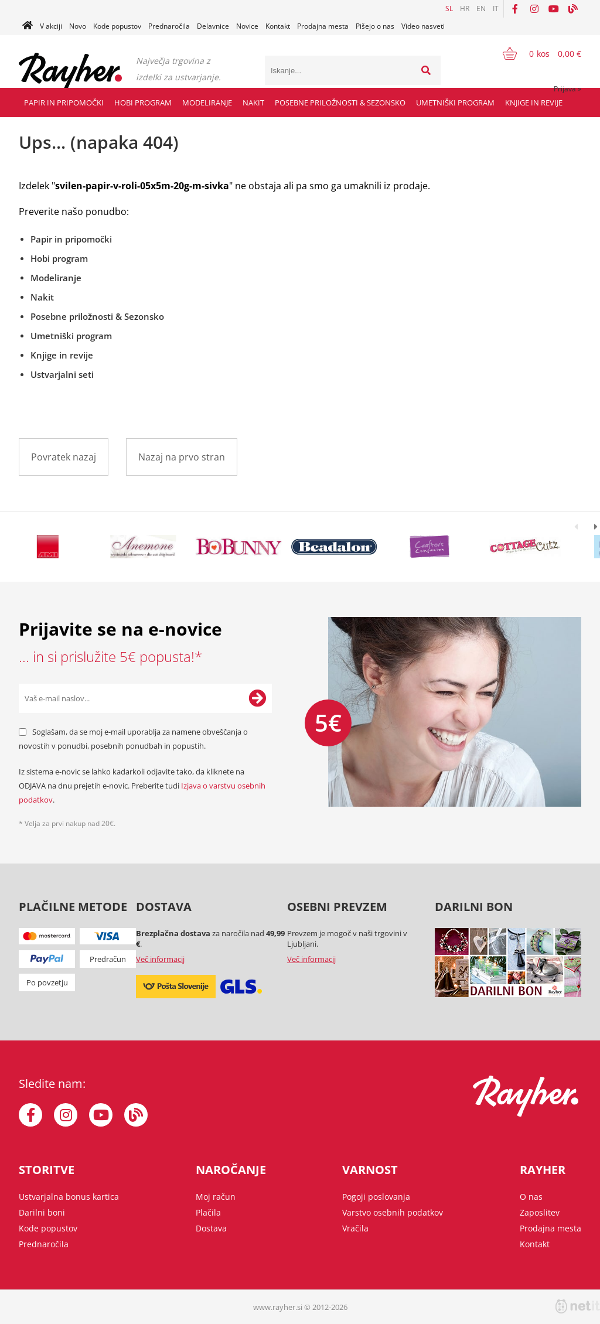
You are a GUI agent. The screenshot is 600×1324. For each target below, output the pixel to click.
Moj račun (216, 1196)
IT (496, 8)
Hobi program (143, 102)
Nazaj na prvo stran (181, 457)
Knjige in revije (533, 102)
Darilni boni (42, 1212)
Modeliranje (207, 102)
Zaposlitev (540, 1212)
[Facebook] (515, 9)
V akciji (51, 26)
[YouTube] (554, 9)
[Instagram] (534, 9)
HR (464, 8)
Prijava (567, 89)
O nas (531, 1196)
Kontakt (277, 26)
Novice (247, 26)
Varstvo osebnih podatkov (392, 1212)
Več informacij (160, 959)
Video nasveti (423, 26)
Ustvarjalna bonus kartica (69, 1196)
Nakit (253, 102)
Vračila (355, 1228)
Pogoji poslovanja (376, 1196)
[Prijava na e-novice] (257, 698)
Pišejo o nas (375, 26)
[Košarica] (534, 53)
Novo (77, 26)
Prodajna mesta (323, 26)
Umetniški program (455, 102)
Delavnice (213, 26)
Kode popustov (117, 26)
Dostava (211, 1228)
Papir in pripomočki (64, 102)
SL (449, 8)
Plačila (208, 1212)
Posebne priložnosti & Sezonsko (340, 102)
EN (481, 8)
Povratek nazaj (63, 457)
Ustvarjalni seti (62, 374)
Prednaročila (169, 26)
